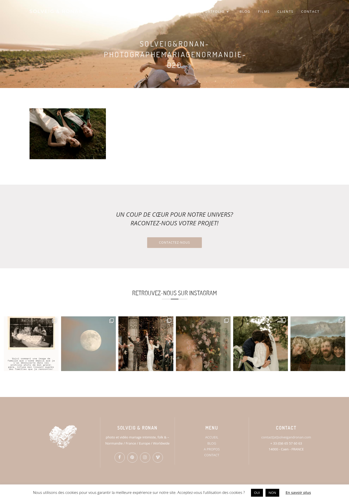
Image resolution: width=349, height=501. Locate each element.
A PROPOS (212, 449)
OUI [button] (257, 492)
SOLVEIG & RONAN (56, 11)
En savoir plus (298, 492)
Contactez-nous (174, 242)
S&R (190, 11)
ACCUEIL (211, 437)
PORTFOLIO (215, 11)
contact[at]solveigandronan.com (286, 437)
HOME (173, 11)
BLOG (245, 11)
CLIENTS (285, 11)
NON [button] (272, 492)
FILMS (264, 11)
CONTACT (310, 11)
